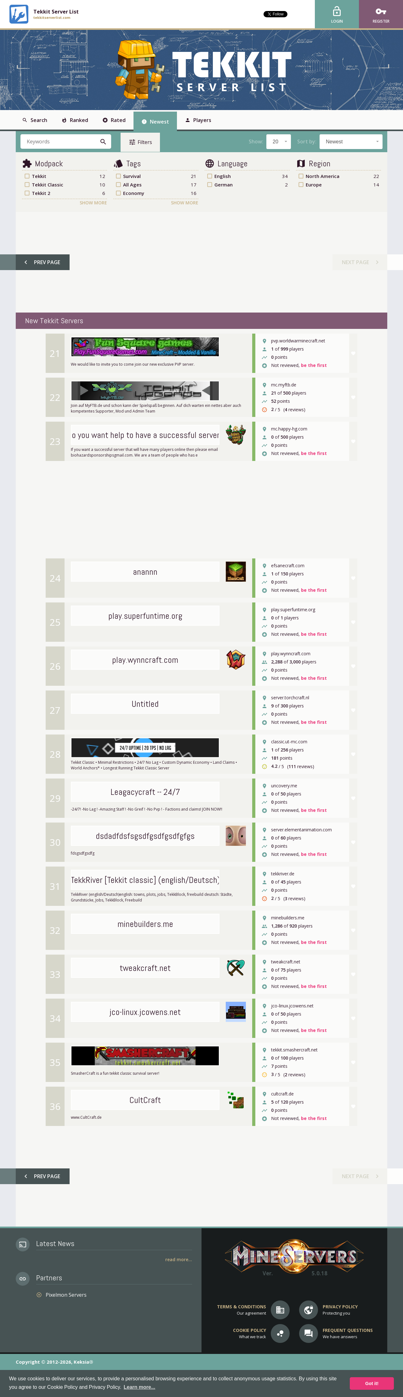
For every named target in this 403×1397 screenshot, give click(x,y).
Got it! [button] (371, 1383)
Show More (93, 203)
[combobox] (278, 141)
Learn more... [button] (139, 1387)
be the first (314, 366)
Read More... (178, 1259)
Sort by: (306, 141)
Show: (256, 141)
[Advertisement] (201, 262)
